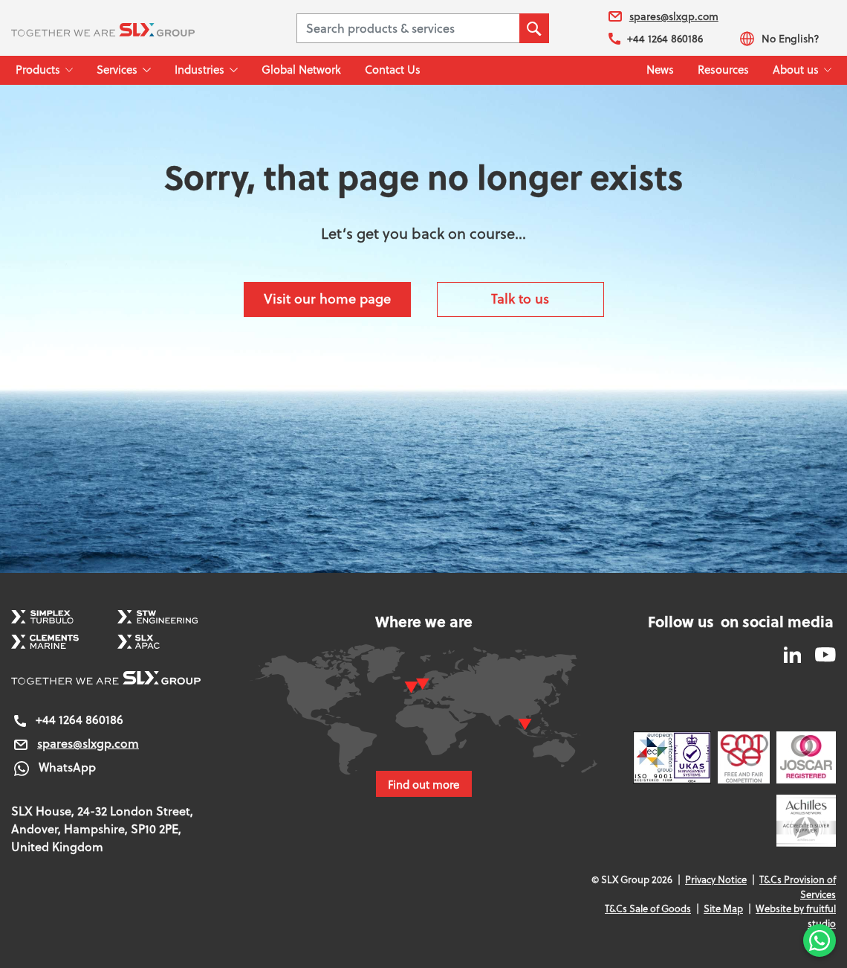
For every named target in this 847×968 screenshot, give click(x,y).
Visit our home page (327, 298)
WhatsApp (53, 766)
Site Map (723, 908)
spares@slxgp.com (663, 16)
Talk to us (520, 298)
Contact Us (393, 69)
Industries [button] (199, 69)
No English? (780, 38)
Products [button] (38, 69)
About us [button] (796, 69)
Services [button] (117, 69)
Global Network (301, 69)
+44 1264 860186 (656, 38)
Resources (723, 69)
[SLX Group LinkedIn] (794, 653)
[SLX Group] (121, 28)
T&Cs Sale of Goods (648, 908)
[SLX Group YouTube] (820, 653)
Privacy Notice (716, 879)
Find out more (424, 784)
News (660, 69)
